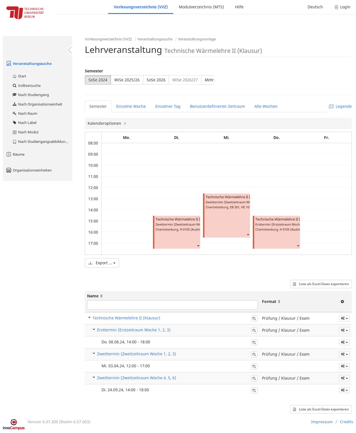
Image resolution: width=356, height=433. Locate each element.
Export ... (101, 262)
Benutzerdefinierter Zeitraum (217, 106)
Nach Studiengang (30, 94)
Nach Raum (24, 113)
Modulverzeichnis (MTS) (201, 6)
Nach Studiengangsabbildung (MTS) (42, 141)
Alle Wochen (266, 106)
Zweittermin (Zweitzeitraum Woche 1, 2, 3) (136, 353)
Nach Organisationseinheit (37, 104)
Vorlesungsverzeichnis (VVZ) (141, 6)
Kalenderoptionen (105, 123)
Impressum (322, 421)
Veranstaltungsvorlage (197, 38)
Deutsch (315, 6)
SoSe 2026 (156, 79)
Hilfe (239, 6)
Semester (94, 71)
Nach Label (24, 122)
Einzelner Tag (168, 106)
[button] (198, 245)
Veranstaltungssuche (29, 63)
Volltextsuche (26, 85)
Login (342, 6)
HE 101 (246, 207)
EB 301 (234, 207)
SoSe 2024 (97, 79)
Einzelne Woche (131, 106)
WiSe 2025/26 (127, 79)
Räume (15, 154)
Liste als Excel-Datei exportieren (321, 284)
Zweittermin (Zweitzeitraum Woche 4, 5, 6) (136, 377)
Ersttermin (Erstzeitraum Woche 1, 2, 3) (133, 329)
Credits (346, 421)
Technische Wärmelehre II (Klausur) (184, 219)
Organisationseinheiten (29, 170)
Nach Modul (25, 131)
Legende (340, 106)
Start (19, 76)
